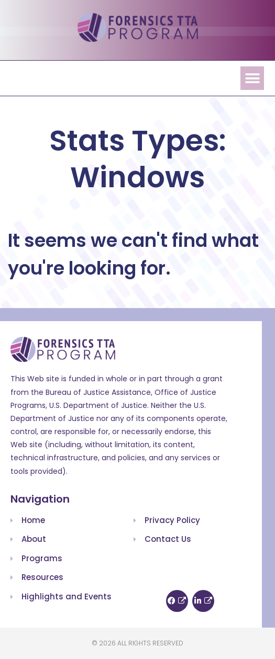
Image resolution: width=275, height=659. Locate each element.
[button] (252, 78)
